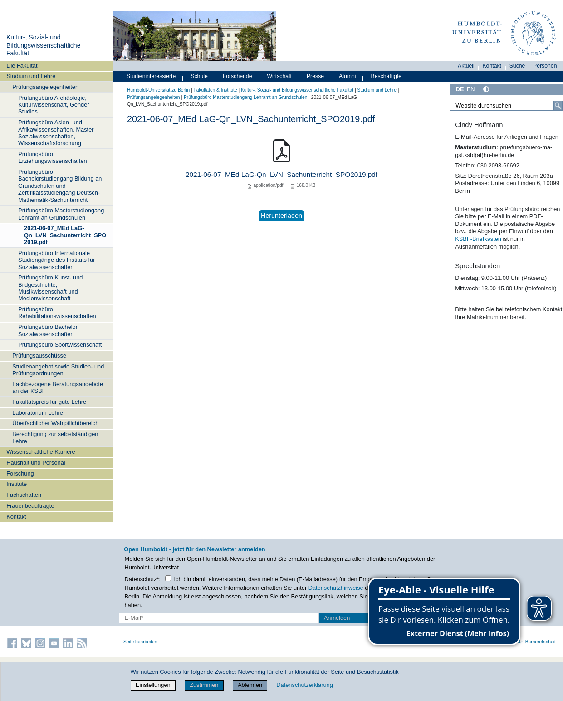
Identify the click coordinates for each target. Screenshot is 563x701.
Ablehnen (250, 684)
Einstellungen (153, 684)
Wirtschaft (279, 76)
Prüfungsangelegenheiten (45, 86)
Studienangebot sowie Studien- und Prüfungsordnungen (58, 370)
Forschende (237, 76)
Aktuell (466, 66)
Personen (545, 66)
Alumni (347, 76)
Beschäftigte (386, 76)
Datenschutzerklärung (304, 684)
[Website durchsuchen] (506, 106)
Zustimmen (204, 684)
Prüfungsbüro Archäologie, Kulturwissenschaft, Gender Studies (53, 104)
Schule (199, 76)
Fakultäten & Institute (215, 90)
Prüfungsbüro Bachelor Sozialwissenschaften (48, 330)
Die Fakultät (21, 65)
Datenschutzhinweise (335, 587)
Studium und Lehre (30, 76)
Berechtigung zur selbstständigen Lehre (55, 437)
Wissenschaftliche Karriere (40, 451)
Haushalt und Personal (35, 462)
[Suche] (558, 106)
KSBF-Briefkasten (478, 238)
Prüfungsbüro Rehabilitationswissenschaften (57, 312)
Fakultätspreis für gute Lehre (49, 401)
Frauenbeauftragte (30, 505)
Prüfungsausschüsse (39, 355)
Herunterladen (281, 215)
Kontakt (16, 516)
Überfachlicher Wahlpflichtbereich (55, 423)
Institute (16, 483)
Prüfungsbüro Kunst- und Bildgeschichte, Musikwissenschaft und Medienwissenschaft (50, 288)
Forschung (20, 473)
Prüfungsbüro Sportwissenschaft (60, 344)
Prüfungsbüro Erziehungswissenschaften (52, 157)
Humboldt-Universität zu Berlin (158, 90)
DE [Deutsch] (460, 89)
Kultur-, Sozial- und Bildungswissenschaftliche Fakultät (43, 45)
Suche (517, 66)
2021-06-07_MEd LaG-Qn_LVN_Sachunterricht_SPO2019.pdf (65, 235)
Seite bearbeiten (140, 641)
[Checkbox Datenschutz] (168, 578)
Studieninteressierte (151, 76)
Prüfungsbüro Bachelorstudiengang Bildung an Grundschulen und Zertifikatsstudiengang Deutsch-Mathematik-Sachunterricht (60, 185)
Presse (315, 76)
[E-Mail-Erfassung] (218, 618)
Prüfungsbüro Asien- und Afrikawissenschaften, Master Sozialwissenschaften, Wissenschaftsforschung (55, 133)
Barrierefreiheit (540, 641)
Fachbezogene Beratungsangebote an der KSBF (57, 387)
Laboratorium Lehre (37, 412)
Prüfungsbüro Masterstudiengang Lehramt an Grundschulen (61, 214)
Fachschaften (23, 494)
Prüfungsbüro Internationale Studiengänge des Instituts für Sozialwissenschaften (56, 260)
